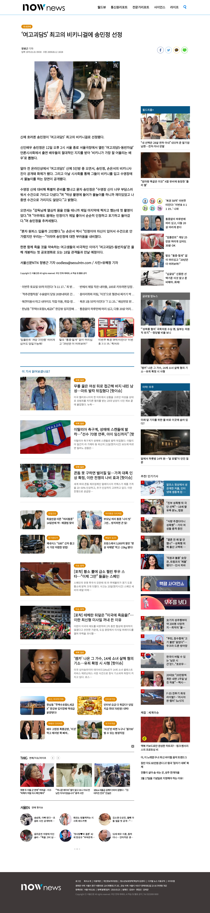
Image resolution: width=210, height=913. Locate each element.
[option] (37, 780)
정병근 (24, 48)
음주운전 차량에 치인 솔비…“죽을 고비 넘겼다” (44, 837)
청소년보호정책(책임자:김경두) (132, 881)
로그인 (78, 881)
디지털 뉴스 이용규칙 (156, 881)
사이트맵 (171, 881)
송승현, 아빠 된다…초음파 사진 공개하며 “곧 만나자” (44, 821)
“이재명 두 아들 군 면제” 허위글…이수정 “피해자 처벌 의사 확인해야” (36, 791)
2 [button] (77, 849)
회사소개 (87, 881)
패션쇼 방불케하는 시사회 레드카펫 (83, 819)
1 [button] (74, 849)
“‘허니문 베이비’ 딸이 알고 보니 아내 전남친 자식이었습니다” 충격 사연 (74, 791)
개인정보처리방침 (110, 881)
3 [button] (79, 849)
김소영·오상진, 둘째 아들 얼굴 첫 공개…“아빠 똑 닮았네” (123, 821)
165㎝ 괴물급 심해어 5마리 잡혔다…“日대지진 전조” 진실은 (112, 791)
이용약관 (97, 881)
